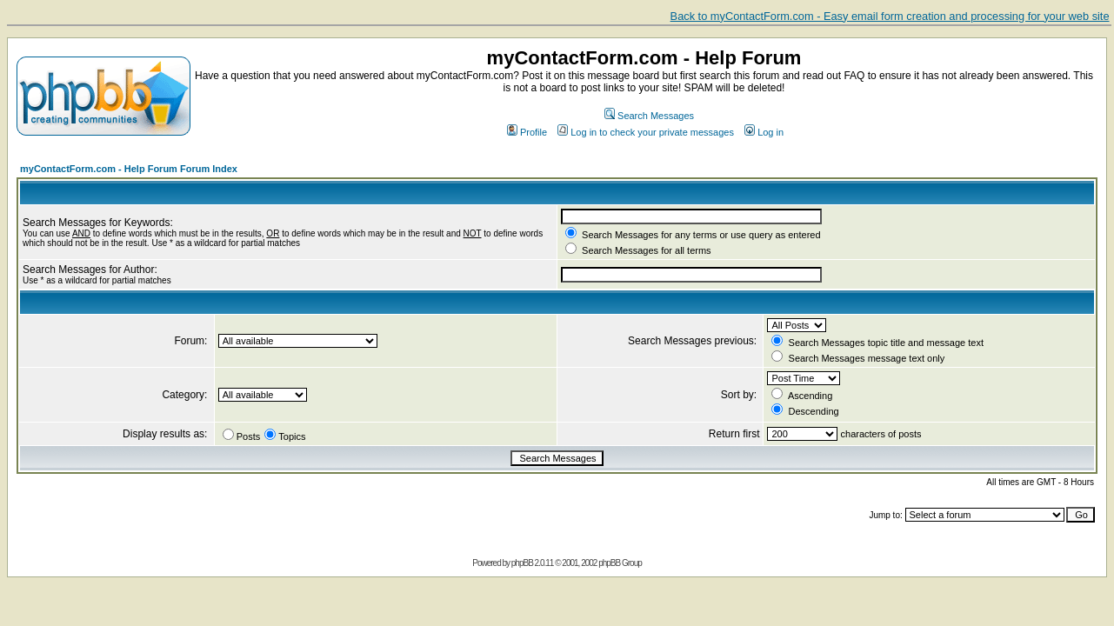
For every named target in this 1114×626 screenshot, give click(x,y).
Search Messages (649, 115)
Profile (527, 132)
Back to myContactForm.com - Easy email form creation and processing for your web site (890, 16)
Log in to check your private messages (645, 132)
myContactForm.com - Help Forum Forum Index (128, 168)
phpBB (522, 563)
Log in (764, 132)
